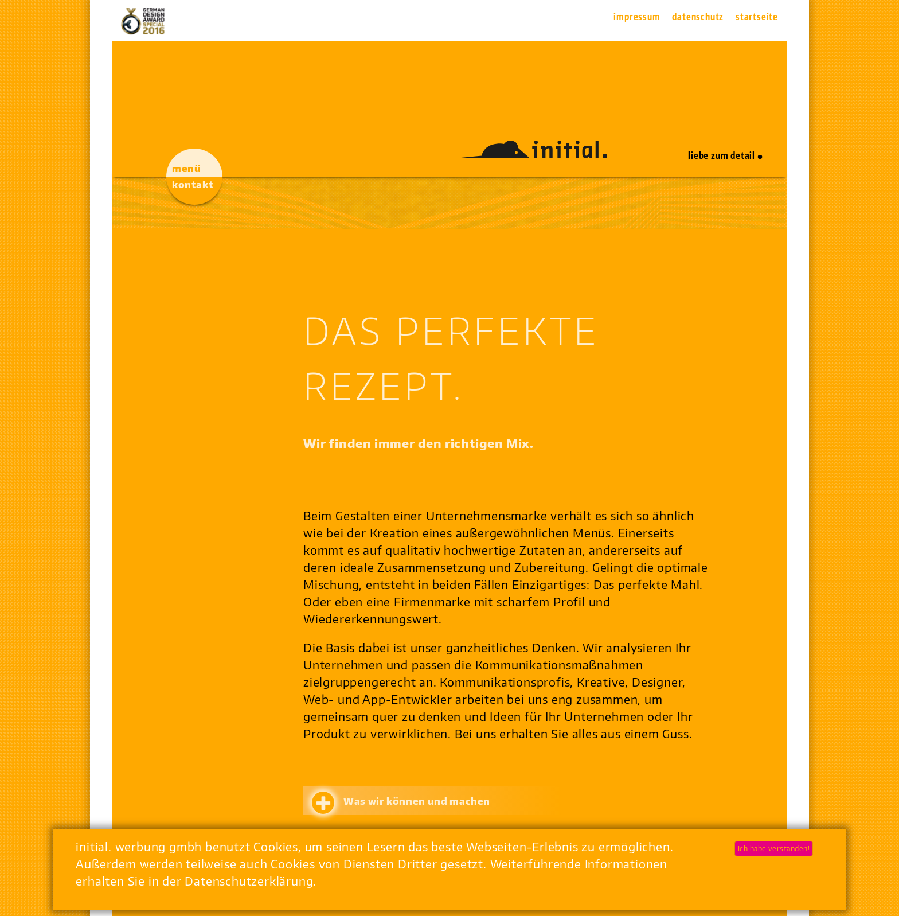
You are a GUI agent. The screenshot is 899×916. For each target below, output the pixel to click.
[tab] (505, 800)
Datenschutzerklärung (249, 881)
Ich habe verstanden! (774, 848)
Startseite (757, 16)
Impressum (636, 16)
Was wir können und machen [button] (416, 801)
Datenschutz (698, 16)
